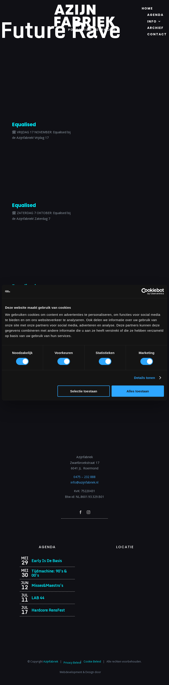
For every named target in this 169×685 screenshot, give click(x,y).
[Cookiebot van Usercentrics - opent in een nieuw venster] (144, 291)
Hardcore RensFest (48, 610)
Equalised (24, 124)
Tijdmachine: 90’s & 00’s (49, 573)
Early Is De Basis (46, 561)
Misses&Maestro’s (47, 585)
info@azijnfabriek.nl (84, 482)
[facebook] (80, 512)
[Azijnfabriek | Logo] (84, 6)
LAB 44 (37, 598)
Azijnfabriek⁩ (50, 661)
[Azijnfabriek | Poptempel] (84, 524)
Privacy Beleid (72, 662)
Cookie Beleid (92, 661)
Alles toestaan (138, 391)
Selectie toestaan (83, 391)
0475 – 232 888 (84, 477)
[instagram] (88, 512)
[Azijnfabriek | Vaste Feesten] (125, 558)
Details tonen (144, 378)
